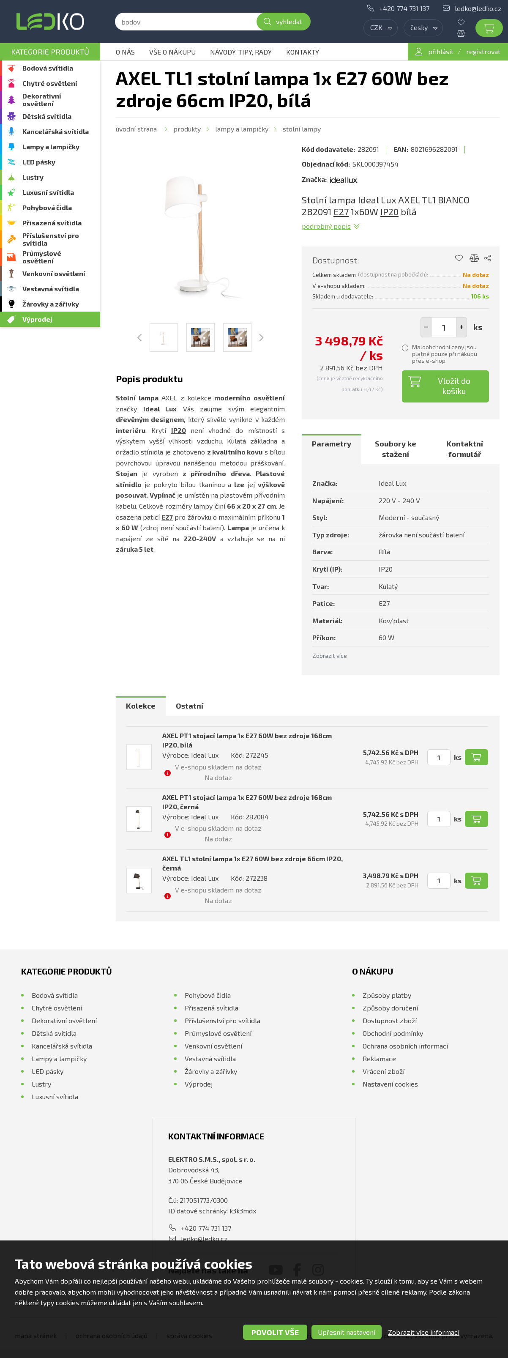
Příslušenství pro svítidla (50, 239)
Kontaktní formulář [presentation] (464, 449)
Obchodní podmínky (393, 1033)
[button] (461, 327)
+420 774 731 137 (404, 8)
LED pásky (38, 162)
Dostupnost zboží (390, 1020)
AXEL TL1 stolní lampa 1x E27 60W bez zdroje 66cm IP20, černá (252, 863)
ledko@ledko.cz (478, 8)
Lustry (33, 177)
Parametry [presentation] (331, 443)
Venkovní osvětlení (53, 273)
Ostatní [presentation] (189, 705)
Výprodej (37, 319)
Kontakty (302, 52)
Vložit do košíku (454, 385)
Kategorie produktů (50, 51)
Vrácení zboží (383, 1071)
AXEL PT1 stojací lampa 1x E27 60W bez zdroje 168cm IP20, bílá (247, 740)
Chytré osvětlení (49, 83)
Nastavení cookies (390, 1084)
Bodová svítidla (47, 68)
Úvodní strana (136, 129)
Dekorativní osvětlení (41, 99)
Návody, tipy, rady (241, 52)
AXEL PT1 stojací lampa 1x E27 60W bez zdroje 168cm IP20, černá (247, 801)
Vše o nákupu (172, 52)
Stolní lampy (302, 129)
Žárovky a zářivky (50, 304)
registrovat (483, 51)
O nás (125, 52)
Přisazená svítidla (52, 223)
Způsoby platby (387, 995)
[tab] (331, 449)
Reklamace (379, 1058)
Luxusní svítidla (48, 192)
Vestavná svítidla (50, 289)
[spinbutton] (444, 327)
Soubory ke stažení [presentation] (395, 449)
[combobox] (380, 27)
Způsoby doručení (390, 1008)
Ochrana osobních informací (405, 1046)
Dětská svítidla (46, 116)
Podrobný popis (326, 226)
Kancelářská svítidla (55, 131)
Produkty (187, 129)
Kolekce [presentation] (141, 705)
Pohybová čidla (47, 207)
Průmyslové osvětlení (41, 257)
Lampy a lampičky (50, 146)
